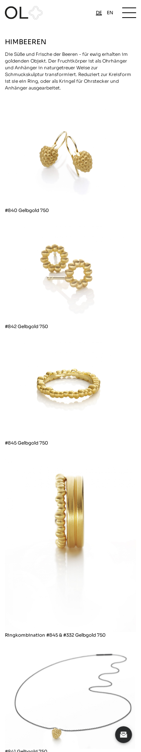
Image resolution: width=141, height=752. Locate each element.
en (110, 12)
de (99, 12)
